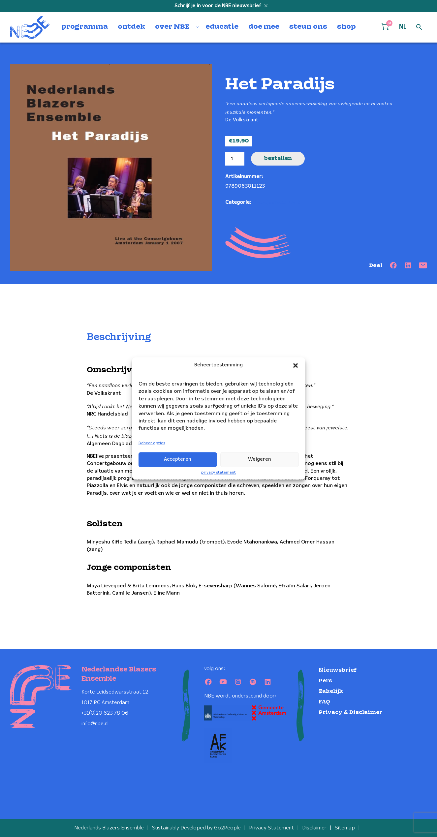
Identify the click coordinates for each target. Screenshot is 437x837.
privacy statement (218, 472)
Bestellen (278, 158)
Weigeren (259, 459)
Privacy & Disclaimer (350, 712)
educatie (221, 27)
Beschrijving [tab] (119, 337)
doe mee (263, 27)
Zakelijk (331, 691)
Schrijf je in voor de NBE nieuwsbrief (218, 6)
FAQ (324, 701)
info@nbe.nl (95, 723)
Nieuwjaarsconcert (275, 202)
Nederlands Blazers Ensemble (109, 827)
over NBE (172, 27)
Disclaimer (314, 827)
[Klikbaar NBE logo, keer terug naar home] (30, 27)
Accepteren (177, 459)
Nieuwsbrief (338, 670)
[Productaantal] (234, 159)
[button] (295, 365)
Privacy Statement (271, 827)
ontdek (131, 27)
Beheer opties (152, 443)
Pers (325, 680)
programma (84, 27)
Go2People (227, 827)
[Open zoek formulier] (419, 27)
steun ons (308, 27)
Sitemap (345, 827)
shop (346, 27)
